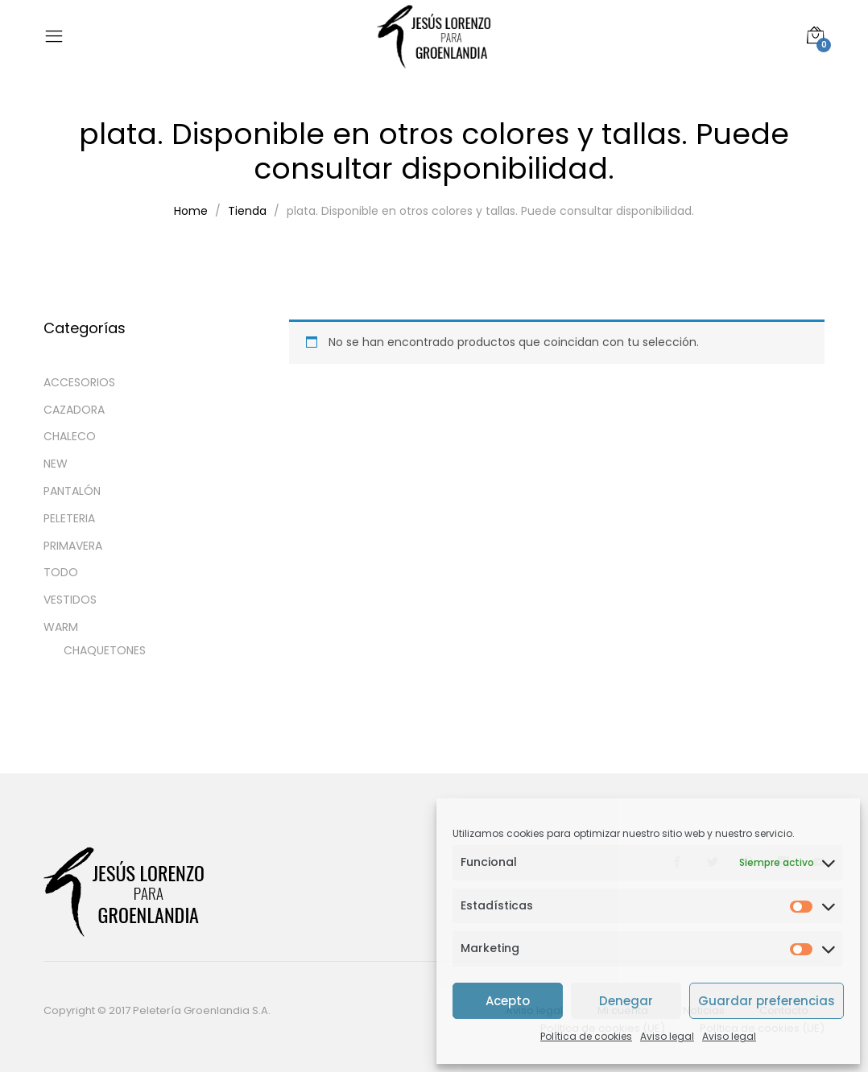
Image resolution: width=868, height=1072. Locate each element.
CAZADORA (74, 410)
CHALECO (69, 436)
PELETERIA (69, 518)
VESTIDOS (70, 600)
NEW (55, 464)
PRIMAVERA (72, 546)
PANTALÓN (72, 491)
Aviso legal (667, 1036)
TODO (60, 572)
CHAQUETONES (105, 650)
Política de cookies (586, 1036)
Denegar (626, 1000)
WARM (60, 627)
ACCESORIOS (79, 382)
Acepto (508, 1000)
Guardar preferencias (766, 1000)
